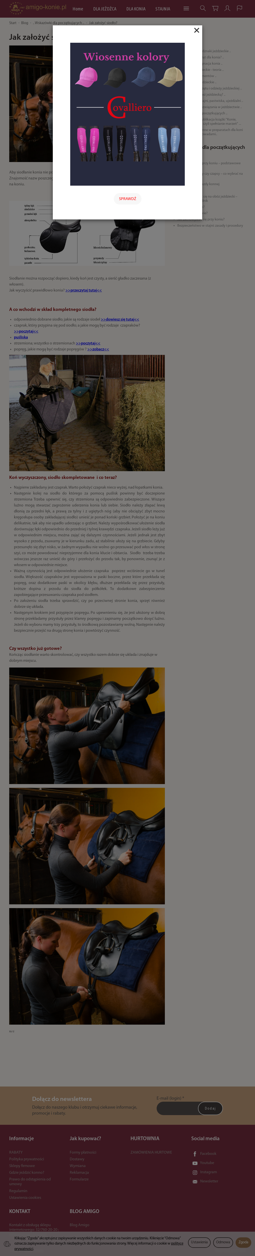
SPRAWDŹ (127, 199)
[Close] (197, 30)
